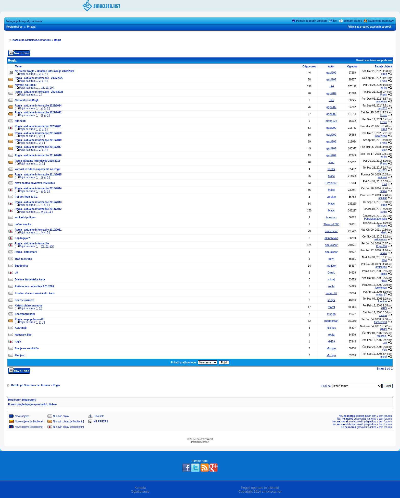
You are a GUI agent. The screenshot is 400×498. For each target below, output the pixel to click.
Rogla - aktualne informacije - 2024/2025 (39, 91)
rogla (331, 286)
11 (49, 211)
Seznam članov (353, 20)
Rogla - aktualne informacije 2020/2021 (38, 126)
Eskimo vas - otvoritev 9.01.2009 (34, 286)
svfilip (383, 211)
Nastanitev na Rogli (27, 100)
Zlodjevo (20, 355)
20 (51, 87)
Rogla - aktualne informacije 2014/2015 (38, 174)
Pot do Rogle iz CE (26, 196)
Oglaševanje (140, 491)
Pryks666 (331, 182)
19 (46, 87)
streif (384, 74)
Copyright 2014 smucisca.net (260, 491)
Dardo (331, 272)
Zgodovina (21, 265)
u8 (16, 272)
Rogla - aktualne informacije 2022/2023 (50, 71)
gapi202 (331, 72)
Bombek (382, 225)
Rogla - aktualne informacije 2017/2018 (38, 155)
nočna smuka (23, 224)
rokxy (384, 149)
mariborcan (331, 320)
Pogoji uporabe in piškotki (260, 488)
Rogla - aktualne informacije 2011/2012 (38, 209)
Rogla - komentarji (26, 252)
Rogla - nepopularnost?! (29, 319)
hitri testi (20, 121)
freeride (382, 301)
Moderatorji (29, 399)
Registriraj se (14, 26)
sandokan (381, 101)
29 (51, 246)
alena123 (331, 120)
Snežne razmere (24, 300)
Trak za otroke (23, 258)
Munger (331, 348)
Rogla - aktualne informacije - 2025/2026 (39, 78)
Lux (385, 342)
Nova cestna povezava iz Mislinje (35, 183)
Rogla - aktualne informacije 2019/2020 (38, 133)
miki (331, 86)
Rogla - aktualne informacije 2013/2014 (38, 188)
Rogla (57, 40)
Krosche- (382, 336)
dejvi (331, 258)
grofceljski (381, 267)
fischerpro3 (380, 322)
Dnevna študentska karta (30, 279)
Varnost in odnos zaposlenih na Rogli (37, 169)
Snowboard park (25, 314)
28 (46, 246)
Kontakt (140, 488)
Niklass (331, 327)
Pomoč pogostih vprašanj (311, 20)
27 (42, 246)
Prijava (31, 26)
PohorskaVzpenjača (375, 218)
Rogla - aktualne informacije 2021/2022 (38, 112)
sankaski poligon (25, 217)
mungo (331, 313)
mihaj (331, 279)
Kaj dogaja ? (22, 238)
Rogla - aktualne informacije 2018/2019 (38, 140)
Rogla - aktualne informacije (32, 243)
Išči (335, 20)
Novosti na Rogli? (25, 85)
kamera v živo (23, 334)
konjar (331, 300)
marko (383, 191)
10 (45, 211)
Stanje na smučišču (27, 348)
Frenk (383, 80)
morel (331, 307)
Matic (331, 175)
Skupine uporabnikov (381, 20)
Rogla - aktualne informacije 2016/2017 (38, 147)
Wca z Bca (380, 136)
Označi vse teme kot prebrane (374, 60)
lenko (384, 87)
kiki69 (331, 341)
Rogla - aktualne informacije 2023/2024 (38, 105)
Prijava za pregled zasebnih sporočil (369, 26)
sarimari (382, 177)
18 (42, 87)
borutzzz (331, 217)
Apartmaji (21, 327)
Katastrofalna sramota (28, 305)
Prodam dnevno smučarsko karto (35, 293)
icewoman (381, 287)
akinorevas (331, 238)
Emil (384, 184)
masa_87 (331, 293)
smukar (331, 196)
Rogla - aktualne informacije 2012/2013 (38, 202)
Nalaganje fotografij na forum (24, 21)
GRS (384, 308)
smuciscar (331, 231)
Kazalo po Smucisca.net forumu (31, 40)
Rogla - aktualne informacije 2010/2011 (38, 229)
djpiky (383, 329)
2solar (331, 169)
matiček (331, 265)
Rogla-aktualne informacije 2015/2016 (37, 160)
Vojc (384, 349)
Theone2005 (331, 224)
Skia (331, 100)
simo (331, 162)
